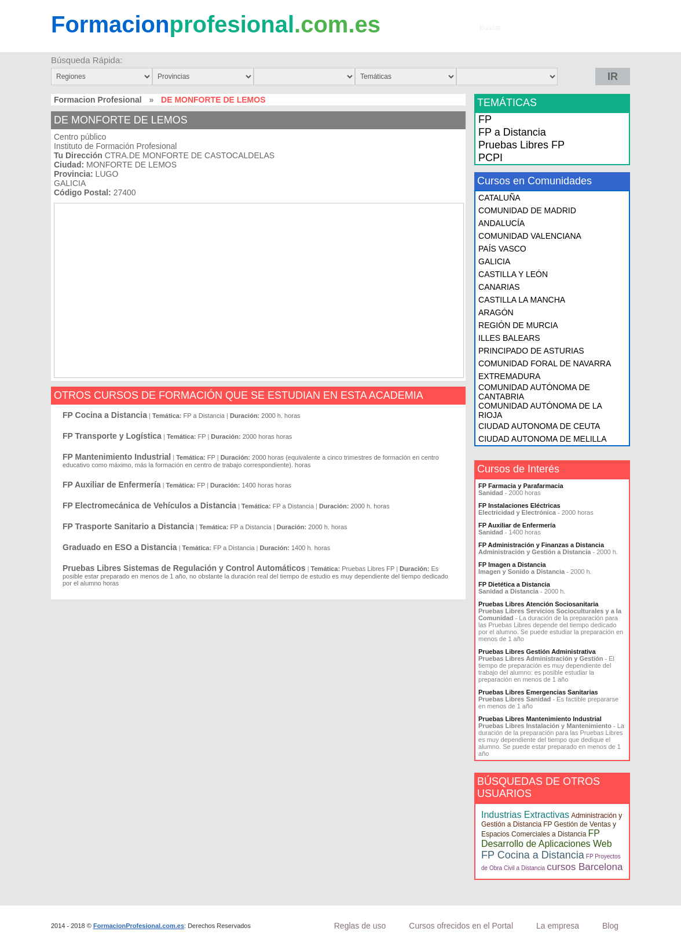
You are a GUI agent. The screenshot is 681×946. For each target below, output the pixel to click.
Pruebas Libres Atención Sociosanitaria (538, 604)
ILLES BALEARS (509, 338)
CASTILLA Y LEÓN (513, 274)
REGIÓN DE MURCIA (518, 325)
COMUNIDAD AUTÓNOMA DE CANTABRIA (534, 392)
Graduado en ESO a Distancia (120, 547)
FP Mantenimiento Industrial (117, 456)
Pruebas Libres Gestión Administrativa (537, 651)
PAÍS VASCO (502, 248)
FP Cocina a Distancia (105, 415)
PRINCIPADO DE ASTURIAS (531, 350)
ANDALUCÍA (501, 223)
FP (485, 119)
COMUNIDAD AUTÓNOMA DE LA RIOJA (540, 410)
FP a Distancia (512, 132)
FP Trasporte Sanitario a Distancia (128, 526)
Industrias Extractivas (525, 815)
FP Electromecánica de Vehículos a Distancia (149, 505)
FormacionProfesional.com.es (138, 925)
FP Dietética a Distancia (514, 584)
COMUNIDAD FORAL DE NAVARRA (544, 363)
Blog (610, 925)
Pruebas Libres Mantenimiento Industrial (540, 718)
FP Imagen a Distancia (512, 564)
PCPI (490, 157)
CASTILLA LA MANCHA (521, 299)
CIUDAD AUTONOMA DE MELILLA (542, 438)
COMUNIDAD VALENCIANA (529, 236)
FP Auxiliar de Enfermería (112, 484)
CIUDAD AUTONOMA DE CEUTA (539, 426)
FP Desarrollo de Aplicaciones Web (546, 838)
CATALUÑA (499, 197)
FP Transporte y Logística (112, 436)
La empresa (557, 925)
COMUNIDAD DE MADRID (527, 210)
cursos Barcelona (585, 866)
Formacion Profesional (98, 99)
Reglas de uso (360, 925)
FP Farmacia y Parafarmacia (520, 485)
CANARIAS (499, 287)
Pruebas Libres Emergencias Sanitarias (538, 692)
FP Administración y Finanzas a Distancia (541, 544)
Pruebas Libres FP (521, 145)
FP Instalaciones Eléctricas (519, 505)
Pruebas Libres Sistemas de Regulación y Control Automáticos (184, 568)
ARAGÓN (496, 312)
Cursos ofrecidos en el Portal (461, 925)
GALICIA (494, 261)
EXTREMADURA (509, 376)
